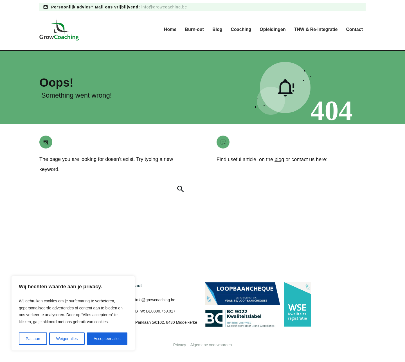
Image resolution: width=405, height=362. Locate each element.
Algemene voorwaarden (211, 345)
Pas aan (33, 338)
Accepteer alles (107, 338)
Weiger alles (67, 338)
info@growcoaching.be (164, 7)
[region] (73, 313)
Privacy (179, 345)
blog (279, 159)
